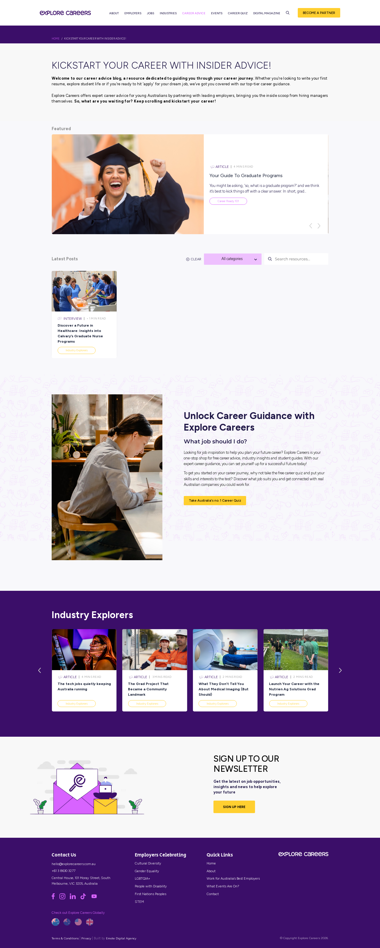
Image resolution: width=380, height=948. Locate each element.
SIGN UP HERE (234, 807)
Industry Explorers (77, 703)
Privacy (86, 938)
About (115, 15)
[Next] (318, 226)
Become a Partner (319, 14)
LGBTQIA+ (142, 878)
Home (211, 863)
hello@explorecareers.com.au (74, 864)
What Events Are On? (223, 886)
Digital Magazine (267, 15)
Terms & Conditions (65, 938)
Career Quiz (238, 15)
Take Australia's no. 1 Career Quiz (215, 500)
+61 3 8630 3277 (63, 871)
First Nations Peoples (150, 894)
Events (217, 15)
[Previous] (310, 226)
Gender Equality (147, 871)
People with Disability (151, 886)
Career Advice (194, 15)
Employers (133, 15)
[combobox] (233, 259)
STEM (139, 902)
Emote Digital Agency (121, 938)
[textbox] (233, 258)
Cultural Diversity (148, 863)
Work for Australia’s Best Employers (233, 878)
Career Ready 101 (228, 201)
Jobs (151, 15)
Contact (213, 894)
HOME (56, 38)
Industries (169, 15)
